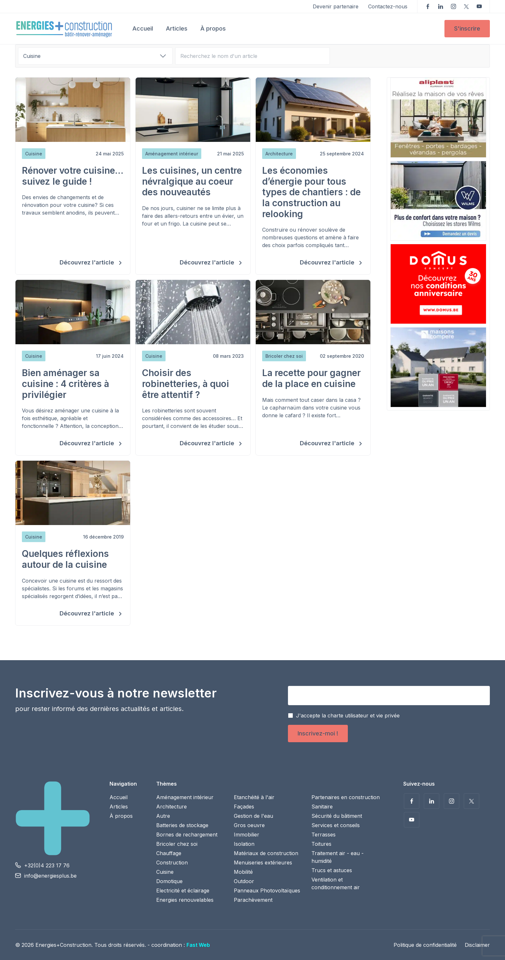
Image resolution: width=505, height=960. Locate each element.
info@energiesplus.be (50, 875)
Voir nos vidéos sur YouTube (479, 6)
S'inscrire (467, 28)
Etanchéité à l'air (254, 797)
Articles (176, 28)
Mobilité (243, 872)
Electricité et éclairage (182, 890)
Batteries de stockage (182, 825)
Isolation (244, 844)
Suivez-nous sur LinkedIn (440, 6)
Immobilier (246, 834)
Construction (172, 862)
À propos (213, 28)
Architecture (171, 806)
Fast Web (198, 945)
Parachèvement (253, 900)
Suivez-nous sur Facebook (427, 6)
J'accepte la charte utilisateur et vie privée (348, 715)
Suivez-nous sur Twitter (466, 6)
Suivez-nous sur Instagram (453, 6)
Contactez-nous (387, 6)
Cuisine (165, 872)
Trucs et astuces (331, 870)
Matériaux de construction (266, 853)
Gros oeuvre (249, 825)
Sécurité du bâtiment (336, 816)
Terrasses (323, 834)
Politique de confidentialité (425, 945)
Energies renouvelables (185, 900)
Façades (244, 806)
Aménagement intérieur (185, 797)
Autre (163, 816)
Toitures (321, 844)
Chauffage (168, 853)
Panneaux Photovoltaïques (267, 890)
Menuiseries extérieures (263, 862)
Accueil (142, 28)
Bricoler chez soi (176, 844)
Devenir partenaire (335, 6)
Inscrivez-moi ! (318, 733)
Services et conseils (335, 825)
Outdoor (244, 881)
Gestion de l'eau (253, 816)
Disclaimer (477, 945)
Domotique (169, 881)
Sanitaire (322, 806)
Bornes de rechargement (186, 834)
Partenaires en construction (345, 797)
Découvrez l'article (88, 262)
